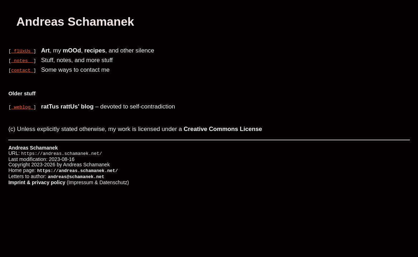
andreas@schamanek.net (76, 175)
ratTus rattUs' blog (67, 106)
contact (22, 70)
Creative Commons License (223, 129)
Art (45, 50)
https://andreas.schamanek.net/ (77, 170)
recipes (94, 50)
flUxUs (22, 50)
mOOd (72, 50)
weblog (22, 107)
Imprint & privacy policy (36, 180)
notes (22, 60)
